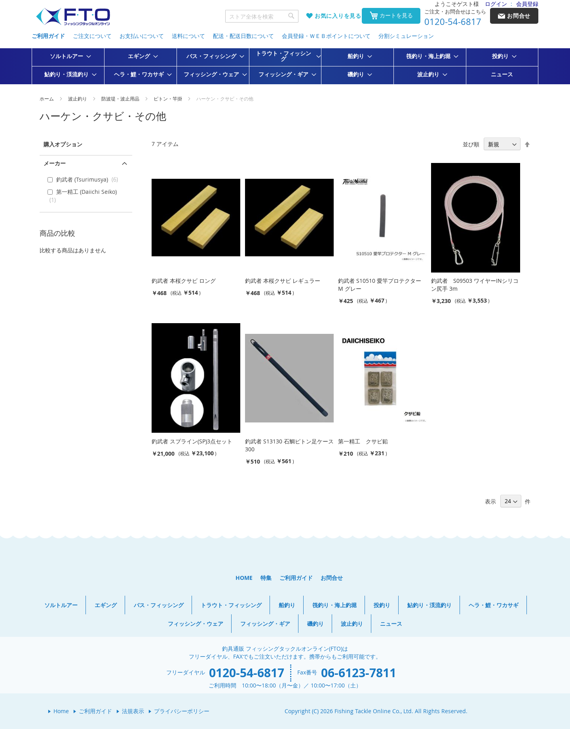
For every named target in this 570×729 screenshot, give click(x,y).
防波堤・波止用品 (121, 98)
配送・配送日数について (243, 36)
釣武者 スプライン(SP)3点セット (192, 441)
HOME (244, 577)
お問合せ (332, 577)
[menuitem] (68, 56)
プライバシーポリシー (181, 711)
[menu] (285, 66)
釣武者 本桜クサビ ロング (184, 280)
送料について (188, 36)
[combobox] (262, 16)
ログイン (496, 4)
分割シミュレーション (406, 36)
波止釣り (78, 98)
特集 (266, 577)
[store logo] (73, 17)
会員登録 (527, 4)
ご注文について (92, 36)
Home (61, 711)
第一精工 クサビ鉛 (363, 441)
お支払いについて (142, 36)
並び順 (471, 144)
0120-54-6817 (452, 22)
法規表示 (133, 711)
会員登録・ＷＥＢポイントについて (326, 36)
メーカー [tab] (55, 163)
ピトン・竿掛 (168, 98)
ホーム (47, 98)
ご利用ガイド (48, 36)
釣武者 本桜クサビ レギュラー (282, 280)
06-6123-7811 (358, 673)
